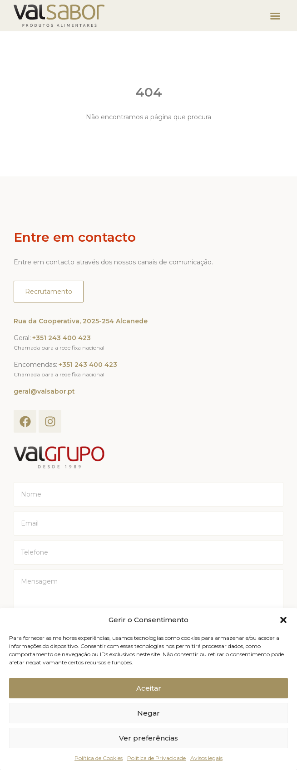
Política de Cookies (98, 758)
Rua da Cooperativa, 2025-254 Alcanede (81, 321)
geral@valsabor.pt (44, 391)
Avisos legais (206, 758)
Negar (148, 713)
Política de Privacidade (156, 758)
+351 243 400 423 (61, 338)
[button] (283, 619)
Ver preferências (148, 738)
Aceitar (148, 688)
